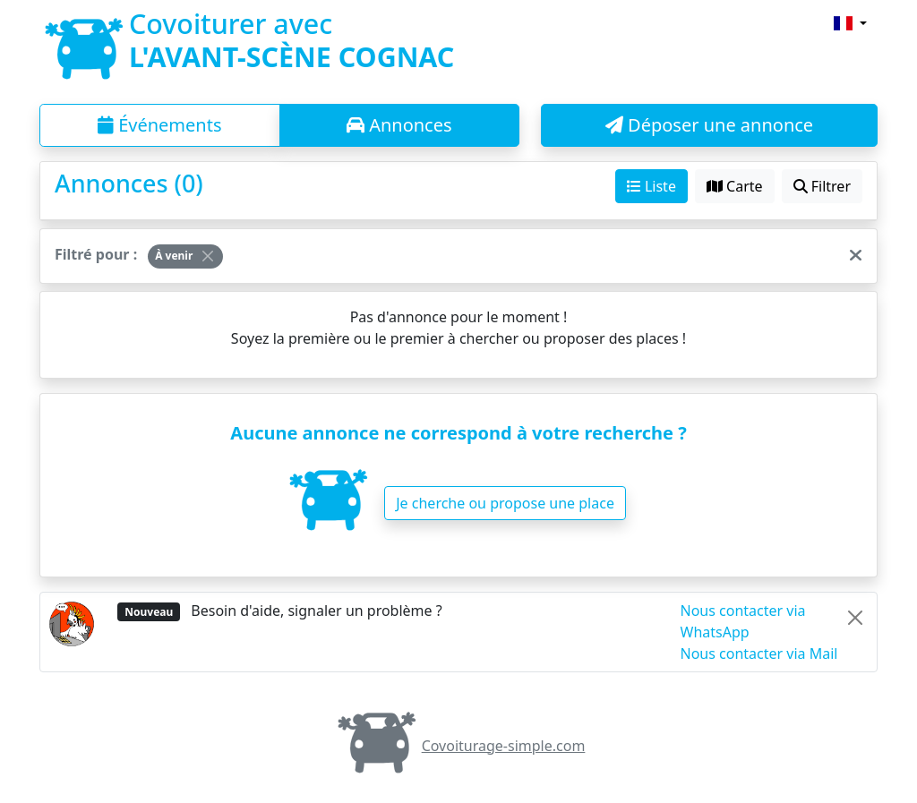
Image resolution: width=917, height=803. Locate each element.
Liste (651, 186)
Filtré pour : (96, 254)
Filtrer (822, 186)
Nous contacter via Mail (759, 653)
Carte (735, 186)
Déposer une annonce (709, 125)
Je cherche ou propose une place (505, 503)
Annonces (399, 125)
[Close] (208, 256)
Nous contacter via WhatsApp (743, 621)
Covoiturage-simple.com (459, 745)
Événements (160, 125)
